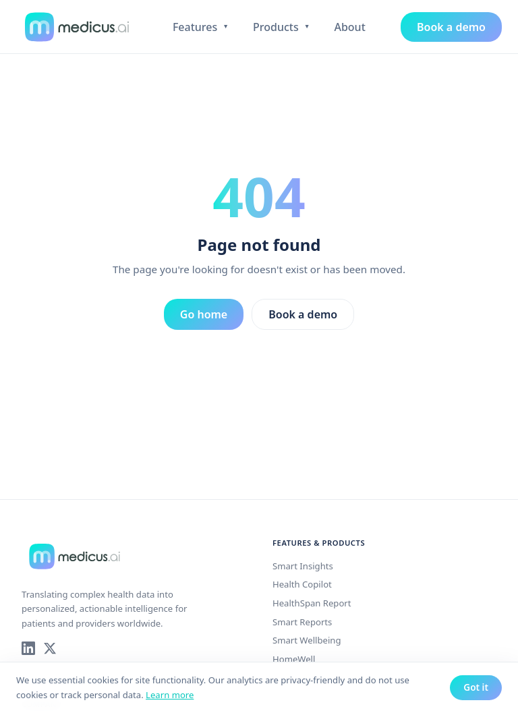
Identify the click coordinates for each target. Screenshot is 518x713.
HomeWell (293, 659)
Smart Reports (302, 622)
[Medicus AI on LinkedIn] (28, 648)
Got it (475, 687)
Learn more (170, 695)
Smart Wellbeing (306, 640)
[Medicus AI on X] (50, 648)
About (349, 27)
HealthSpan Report (311, 603)
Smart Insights (302, 566)
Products (281, 27)
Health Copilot (302, 584)
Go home (203, 314)
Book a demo (451, 27)
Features (201, 27)
